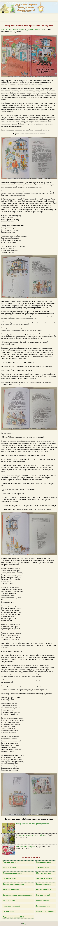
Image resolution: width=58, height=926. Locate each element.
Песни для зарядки (43, 884)
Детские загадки (9, 868)
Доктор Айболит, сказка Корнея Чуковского (32, 824)
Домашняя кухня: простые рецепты (17, 895)
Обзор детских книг (44, 873)
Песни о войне (8, 911)
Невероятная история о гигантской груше (31, 835)
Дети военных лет (43, 906)
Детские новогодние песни (13, 884)
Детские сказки (9, 900)
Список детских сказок (12, 873)
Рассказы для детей (11, 889)
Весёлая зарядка (42, 900)
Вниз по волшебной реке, (25, 846)
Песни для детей (9, 879)
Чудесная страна (30, 924)
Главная (4, 30)
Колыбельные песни (44, 879)
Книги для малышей (16, 30)
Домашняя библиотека (34, 30)
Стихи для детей (42, 868)
